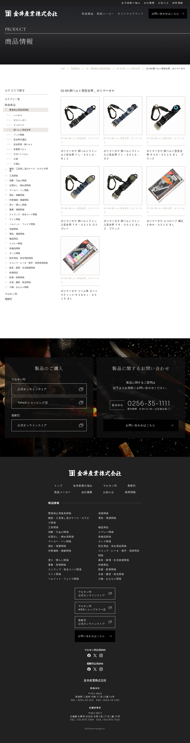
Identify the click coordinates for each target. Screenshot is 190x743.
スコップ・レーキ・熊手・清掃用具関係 (26, 263)
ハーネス (14, 115)
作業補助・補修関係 (17, 200)
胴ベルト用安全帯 (19, 130)
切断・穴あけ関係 (15, 180)
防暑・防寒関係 (14, 277)
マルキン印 (11, 293)
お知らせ (163, 3)
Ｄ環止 (13, 164)
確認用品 (11, 238)
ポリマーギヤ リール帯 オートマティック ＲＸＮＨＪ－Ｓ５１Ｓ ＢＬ (79, 295)
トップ (58, 485)
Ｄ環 (12, 159)
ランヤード (15, 125)
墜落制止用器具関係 (17, 110)
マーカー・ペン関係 (17, 190)
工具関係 (11, 175)
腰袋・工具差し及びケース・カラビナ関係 (26, 169)
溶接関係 (11, 229)
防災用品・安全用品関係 (19, 258)
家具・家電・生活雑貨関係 (20, 267)
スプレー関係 (13, 243)
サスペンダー (16, 120)
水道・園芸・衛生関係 (18, 282)
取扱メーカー (105, 13)
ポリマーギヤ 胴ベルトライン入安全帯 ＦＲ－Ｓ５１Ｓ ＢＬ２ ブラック (122, 225)
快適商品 (11, 272)
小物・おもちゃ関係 (17, 287)
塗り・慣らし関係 (15, 205)
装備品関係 (12, 248)
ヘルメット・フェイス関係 (20, 224)
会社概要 (149, 3)
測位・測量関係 (14, 195)
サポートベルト (17, 154)
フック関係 (15, 134)
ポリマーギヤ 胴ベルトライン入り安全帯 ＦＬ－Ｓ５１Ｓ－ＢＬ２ (79, 155)
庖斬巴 (8, 299)
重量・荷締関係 (14, 209)
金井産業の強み (130, 3)
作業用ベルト (16, 149)
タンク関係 (12, 253)
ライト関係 (12, 219)
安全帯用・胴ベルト (20, 144)
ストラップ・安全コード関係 (21, 214)
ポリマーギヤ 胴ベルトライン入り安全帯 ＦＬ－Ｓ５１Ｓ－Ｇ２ (122, 155)
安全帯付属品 (16, 139)
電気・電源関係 (14, 234)
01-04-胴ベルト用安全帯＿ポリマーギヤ (80, 140)
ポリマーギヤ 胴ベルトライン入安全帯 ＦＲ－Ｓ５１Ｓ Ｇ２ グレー (81, 225)
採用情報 (177, 3)
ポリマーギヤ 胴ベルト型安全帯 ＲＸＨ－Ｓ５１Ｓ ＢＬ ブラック (165, 155)
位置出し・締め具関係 (18, 185)
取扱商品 (87, 13)
